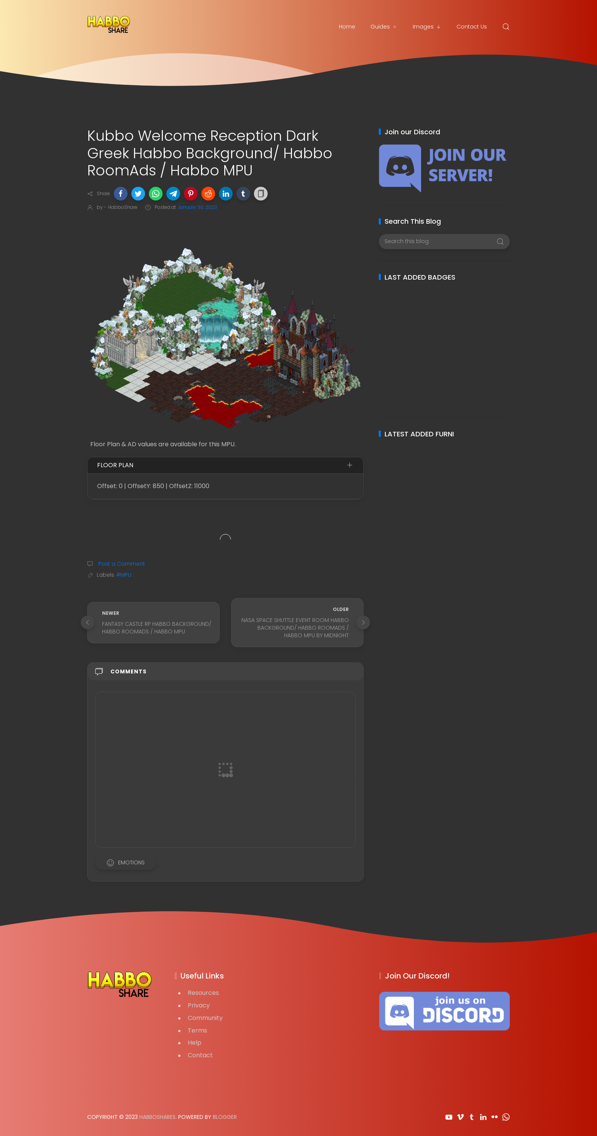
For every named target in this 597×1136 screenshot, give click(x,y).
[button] (121, 193)
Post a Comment (121, 564)
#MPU (123, 575)
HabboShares (157, 1117)
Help (194, 1042)
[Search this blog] (444, 241)
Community (205, 1017)
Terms (197, 1030)
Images (427, 26)
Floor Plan (115, 465)
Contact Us (472, 26)
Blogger (225, 1117)
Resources (203, 992)
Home (347, 26)
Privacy (199, 1005)
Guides (383, 26)
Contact (200, 1055)
